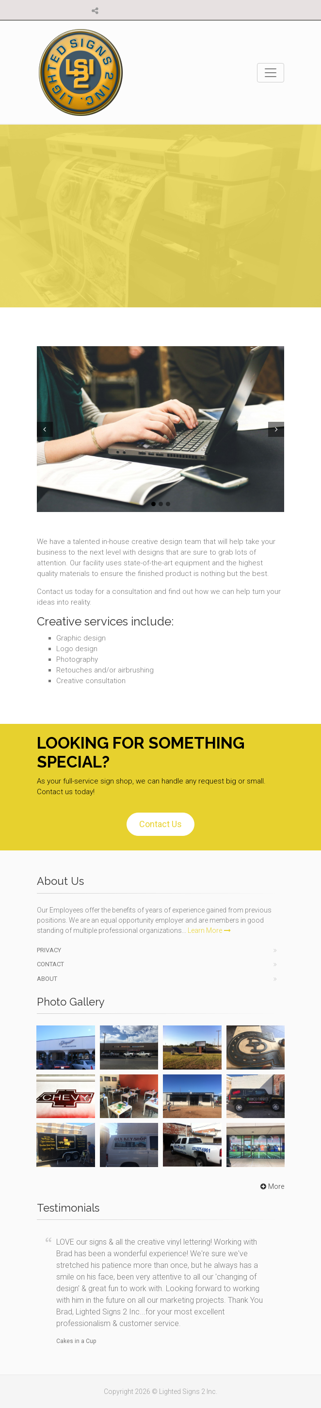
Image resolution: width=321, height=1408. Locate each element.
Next (277, 429)
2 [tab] (161, 504)
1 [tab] (153, 504)
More (271, 1186)
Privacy (49, 950)
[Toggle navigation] (270, 72)
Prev (43, 429)
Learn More (209, 930)
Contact (50, 964)
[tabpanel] (160, 429)
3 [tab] (168, 504)
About (47, 978)
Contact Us (160, 824)
